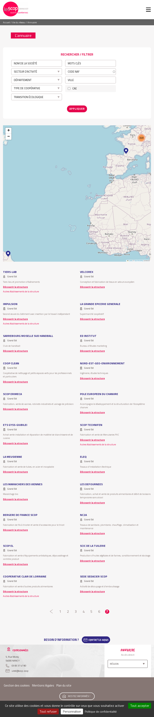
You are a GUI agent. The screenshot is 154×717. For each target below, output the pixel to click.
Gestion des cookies (17, 685)
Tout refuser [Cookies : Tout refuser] (48, 711)
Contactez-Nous (98, 640)
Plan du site (63, 685)
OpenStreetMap (139, 260)
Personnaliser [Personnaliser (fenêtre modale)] (72, 711)
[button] (8, 254)
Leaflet (129, 260)
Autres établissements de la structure (21, 291)
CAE (74, 88)
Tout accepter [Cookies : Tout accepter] (139, 705)
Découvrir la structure (15, 287)
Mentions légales (43, 685)
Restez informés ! (79, 696)
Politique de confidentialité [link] (101, 711)
